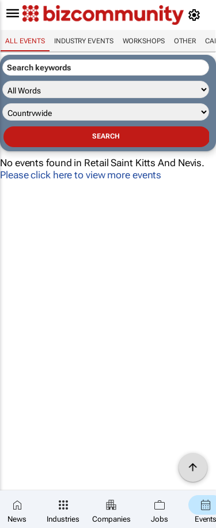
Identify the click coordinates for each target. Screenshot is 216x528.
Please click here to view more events (80, 175)
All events (25, 41)
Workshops (144, 41)
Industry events (83, 41)
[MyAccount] (196, 15)
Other (185, 41)
